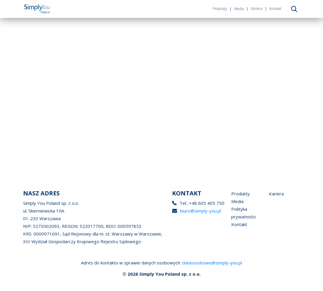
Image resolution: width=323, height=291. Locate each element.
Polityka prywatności (243, 213)
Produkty (220, 8)
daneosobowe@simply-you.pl (212, 263)
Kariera (256, 8)
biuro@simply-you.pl (198, 211)
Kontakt (275, 8)
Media (239, 8)
